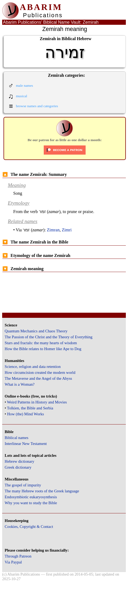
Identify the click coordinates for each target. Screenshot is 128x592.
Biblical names (16, 438)
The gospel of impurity (23, 485)
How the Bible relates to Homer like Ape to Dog (43, 349)
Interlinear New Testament (26, 443)
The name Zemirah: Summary (34, 174)
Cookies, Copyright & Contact (29, 526)
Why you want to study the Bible (31, 503)
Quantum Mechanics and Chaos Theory (36, 331)
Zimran (53, 230)
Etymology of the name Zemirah (36, 255)
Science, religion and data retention (32, 366)
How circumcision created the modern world (40, 372)
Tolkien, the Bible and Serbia (30, 408)
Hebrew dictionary (19, 461)
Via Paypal (13, 562)
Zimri (67, 230)
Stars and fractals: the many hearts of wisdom (41, 343)
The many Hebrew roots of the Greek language (42, 491)
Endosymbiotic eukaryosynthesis (31, 497)
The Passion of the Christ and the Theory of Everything (48, 337)
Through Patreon (18, 556)
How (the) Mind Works (25, 414)
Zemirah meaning (22, 268)
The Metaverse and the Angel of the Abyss (38, 378)
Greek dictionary (18, 467)
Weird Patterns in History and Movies (37, 402)
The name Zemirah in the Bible (35, 242)
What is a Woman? (19, 384)
